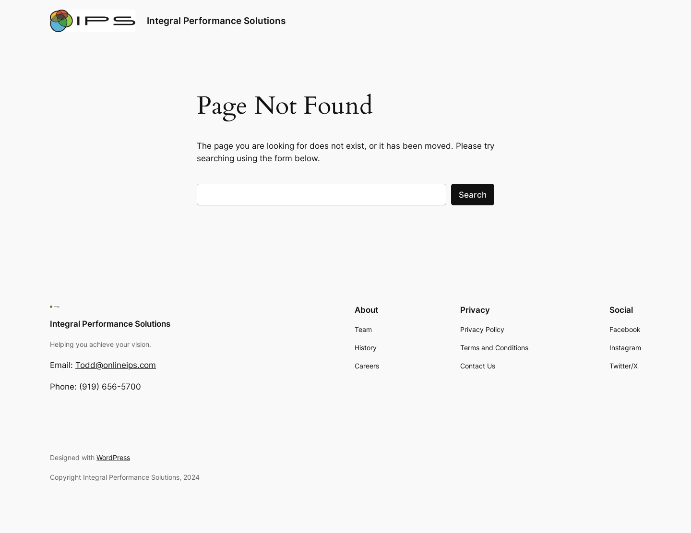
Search (473, 195)
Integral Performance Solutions (216, 20)
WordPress (113, 457)
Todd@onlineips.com (115, 365)
